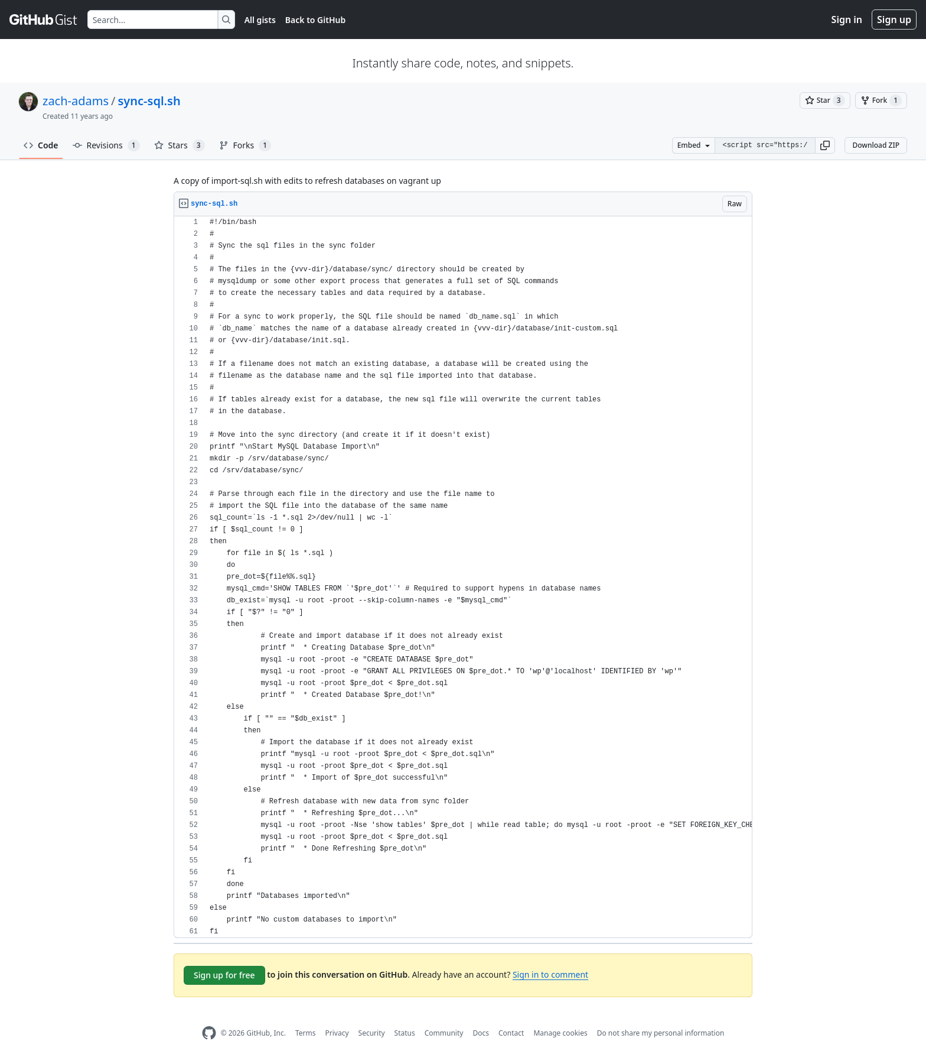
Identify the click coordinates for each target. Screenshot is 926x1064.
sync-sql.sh (149, 101)
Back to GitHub (315, 19)
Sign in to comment (550, 974)
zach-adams (76, 101)
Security (371, 1033)
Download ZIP (875, 145)
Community (444, 1033)
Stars (179, 145)
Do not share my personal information (661, 1033)
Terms (305, 1033)
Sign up (894, 19)
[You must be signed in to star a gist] (825, 100)
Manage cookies (560, 1033)
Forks (245, 145)
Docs (480, 1033)
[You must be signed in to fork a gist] (881, 100)
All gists (260, 19)
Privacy (337, 1033)
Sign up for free (224, 975)
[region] (463, 577)
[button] (825, 145)
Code (41, 145)
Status (404, 1033)
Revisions (106, 145)
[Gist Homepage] (43, 19)
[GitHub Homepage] (209, 1033)
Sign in (847, 19)
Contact (511, 1033)
